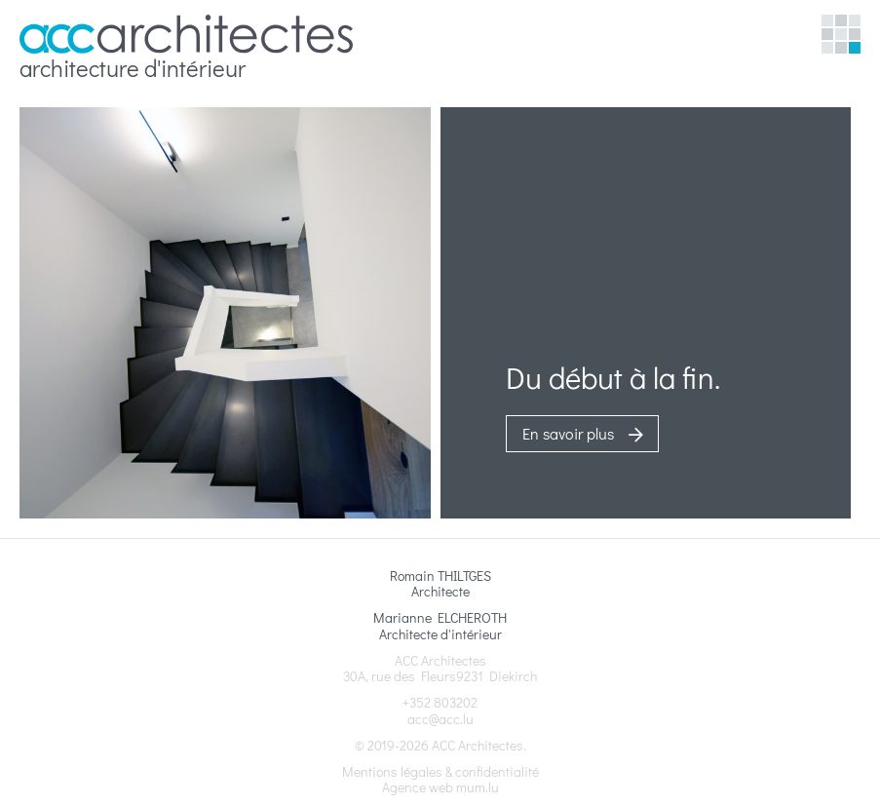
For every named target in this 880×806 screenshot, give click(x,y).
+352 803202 (440, 702)
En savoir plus (568, 433)
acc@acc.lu (440, 719)
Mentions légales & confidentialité (440, 771)
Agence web (417, 787)
